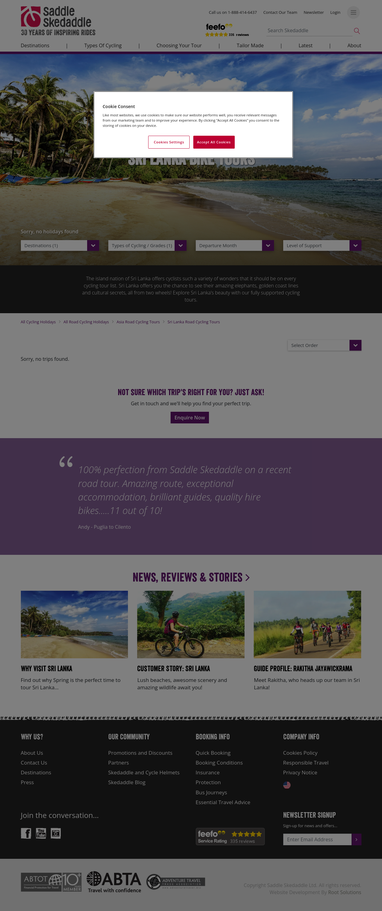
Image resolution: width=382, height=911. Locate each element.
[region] (193, 124)
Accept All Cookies (214, 142)
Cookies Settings (169, 142)
